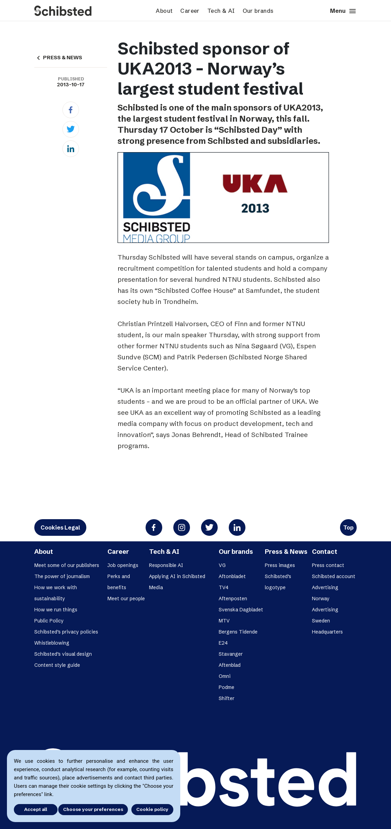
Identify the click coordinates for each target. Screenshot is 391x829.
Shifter (226, 698)
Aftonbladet (232, 576)
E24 (223, 643)
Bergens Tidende (238, 632)
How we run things (55, 610)
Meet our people (126, 598)
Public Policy (49, 621)
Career (189, 10)
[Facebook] (70, 110)
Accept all (34, 809)
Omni (225, 676)
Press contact (328, 565)
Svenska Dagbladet (241, 610)
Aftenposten (233, 598)
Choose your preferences (93, 809)
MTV (224, 621)
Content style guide (57, 665)
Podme (226, 687)
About (164, 10)
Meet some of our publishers (66, 565)
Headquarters (327, 632)
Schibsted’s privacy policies (66, 632)
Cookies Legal (60, 527)
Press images (280, 565)
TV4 (223, 587)
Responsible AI (166, 565)
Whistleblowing (51, 643)
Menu (343, 11)
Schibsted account (333, 576)
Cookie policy (152, 809)
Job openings (122, 565)
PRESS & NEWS (58, 57)
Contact (324, 552)
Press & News (286, 552)
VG (222, 565)
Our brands (258, 10)
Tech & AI (221, 10)
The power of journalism (62, 576)
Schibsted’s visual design (63, 654)
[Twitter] (70, 129)
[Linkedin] (70, 148)
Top (348, 527)
